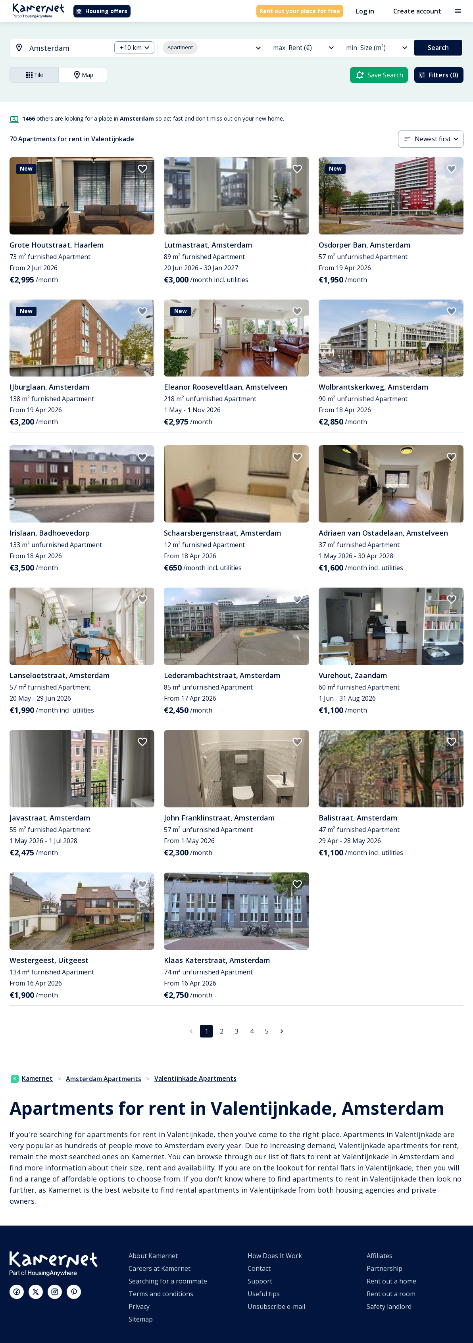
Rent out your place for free (300, 11)
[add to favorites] (142, 169)
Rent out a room (391, 1293)
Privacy (139, 1306)
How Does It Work (275, 1255)
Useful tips (264, 1293)
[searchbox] (67, 48)
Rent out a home (391, 1281)
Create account (417, 11)
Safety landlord (389, 1306)
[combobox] (55, 48)
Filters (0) (438, 75)
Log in (365, 11)
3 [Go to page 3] (236, 1031)
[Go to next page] (281, 1031)
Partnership (384, 1268)
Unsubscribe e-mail (276, 1306)
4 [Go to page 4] (252, 1031)
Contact (259, 1268)
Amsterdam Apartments (103, 1078)
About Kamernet (153, 1255)
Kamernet (32, 1078)
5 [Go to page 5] (267, 1031)
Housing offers (101, 11)
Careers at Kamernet (159, 1268)
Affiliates (379, 1255)
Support (260, 1281)
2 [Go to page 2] (221, 1031)
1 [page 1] (206, 1031)
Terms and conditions (161, 1293)
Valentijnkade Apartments (195, 1078)
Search (438, 47)
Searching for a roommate (168, 1281)
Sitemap (141, 1319)
